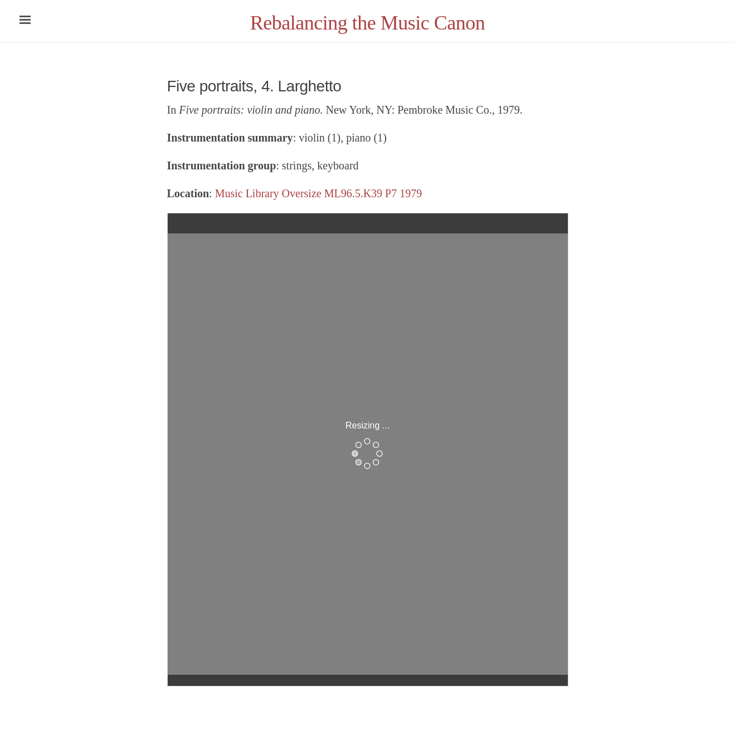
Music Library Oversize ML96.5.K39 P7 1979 (318, 193)
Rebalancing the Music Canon (367, 23)
